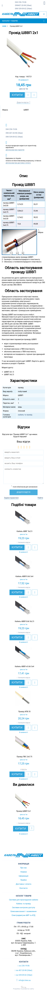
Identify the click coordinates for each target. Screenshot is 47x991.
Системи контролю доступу (23, 907)
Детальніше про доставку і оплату (18, 163)
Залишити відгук (24, 542)
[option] (23, 54)
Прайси (23, 880)
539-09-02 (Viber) (23, 9)
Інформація (23, 876)
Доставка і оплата (23, 884)
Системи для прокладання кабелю (23, 900)
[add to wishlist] (28, 95)
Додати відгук (23, 102)
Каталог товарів (10, 21)
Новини (23, 872)
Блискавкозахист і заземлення (24, 911)
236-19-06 (20, 2)
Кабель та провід (23, 904)
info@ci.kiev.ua (23, 980)
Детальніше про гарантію (15, 150)
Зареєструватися (11, 498)
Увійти (40, 498)
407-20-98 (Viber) (23, 5)
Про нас (23, 868)
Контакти (23, 888)
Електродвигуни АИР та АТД (23, 915)
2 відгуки (23, 769)
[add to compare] (34, 95)
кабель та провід (25, 415)
